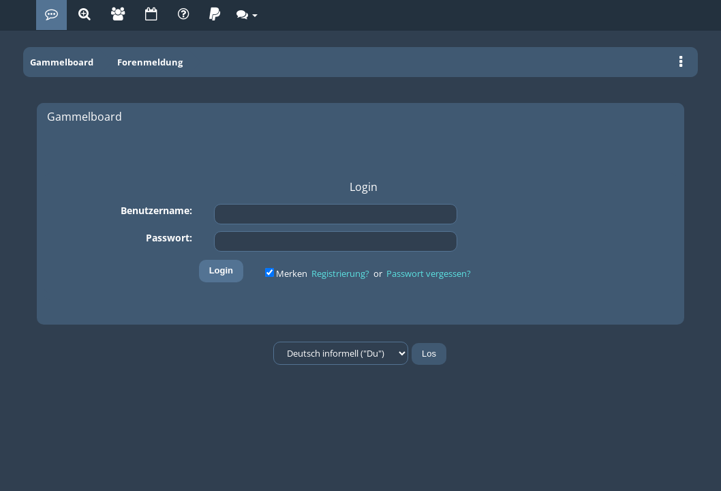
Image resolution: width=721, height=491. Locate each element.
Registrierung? (340, 273)
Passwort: (169, 237)
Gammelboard (61, 62)
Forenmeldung (150, 62)
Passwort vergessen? (428, 273)
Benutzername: (156, 210)
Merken (287, 273)
